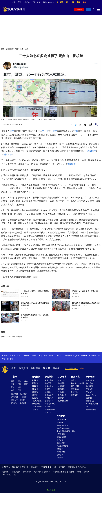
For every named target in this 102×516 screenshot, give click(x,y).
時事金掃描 (49, 386)
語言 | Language (48, 2)
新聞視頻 (36, 376)
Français (84, 356)
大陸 (16, 49)
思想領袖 (48, 392)
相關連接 (91, 151)
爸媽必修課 (62, 395)
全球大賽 (23, 403)
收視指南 (25, 467)
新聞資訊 (9, 49)
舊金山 (51, 356)
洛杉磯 (26, 356)
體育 (26, 384)
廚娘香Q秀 (90, 401)
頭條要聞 (14, 394)
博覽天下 (14, 400)
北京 (12, 131)
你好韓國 (89, 386)
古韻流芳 (61, 386)
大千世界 (89, 398)
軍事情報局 (49, 398)
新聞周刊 (35, 395)
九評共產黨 (61, 434)
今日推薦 (23, 397)
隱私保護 (34, 467)
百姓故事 (60, 449)
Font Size (90, 124)
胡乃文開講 (75, 386)
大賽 (19, 2)
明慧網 (71, 472)
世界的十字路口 (50, 404)
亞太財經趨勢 (37, 407)
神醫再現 (74, 392)
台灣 (19, 384)
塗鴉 (76, 131)
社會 (21, 49)
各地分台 (27, 2)
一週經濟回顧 (37, 401)
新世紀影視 (6, 475)
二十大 (45, 131)
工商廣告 (60, 458)
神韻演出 (14, 403)
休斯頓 (39, 356)
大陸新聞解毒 (50, 410)
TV (88, 9)
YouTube (99, 2)
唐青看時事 (49, 401)
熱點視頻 (23, 394)
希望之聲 (47, 472)
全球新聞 (35, 380)
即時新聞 (14, 397)
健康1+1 (74, 380)
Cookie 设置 (51, 490)
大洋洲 (33, 356)
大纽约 (12, 356)
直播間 (56, 368)
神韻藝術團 (16, 472)
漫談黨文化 (61, 452)
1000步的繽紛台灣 (92, 405)
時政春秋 (48, 389)
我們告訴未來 (61, 419)
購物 (84, 2)
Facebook (91, 2)
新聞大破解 (49, 395)
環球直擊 (35, 383)
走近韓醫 (74, 395)
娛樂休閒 (90, 376)
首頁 (2, 49)
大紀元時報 (27, 472)
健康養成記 (75, 389)
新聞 (15, 376)
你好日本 (89, 383)
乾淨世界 (37, 472)
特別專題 (61, 416)
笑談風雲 (61, 383)
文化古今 (61, 398)
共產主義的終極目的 (64, 428)
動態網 (78, 472)
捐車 (78, 2)
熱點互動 (48, 383)
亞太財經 (35, 410)
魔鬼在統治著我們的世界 (66, 431)
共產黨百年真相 (62, 425)
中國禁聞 (35, 386)
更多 (15, 475)
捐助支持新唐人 (71, 368)
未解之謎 (61, 380)
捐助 (72, 2)
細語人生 (48, 412)
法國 (45, 356)
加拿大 (19, 356)
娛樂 (26, 381)
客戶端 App (82, 467)
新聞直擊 (35, 392)
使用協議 (43, 467)
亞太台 (59, 356)
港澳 (19, 381)
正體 (34, 2)
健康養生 (75, 376)
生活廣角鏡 (90, 380)
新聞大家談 (49, 380)
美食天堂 (89, 389)
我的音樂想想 (91, 410)
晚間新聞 (35, 389)
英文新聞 (60, 2)
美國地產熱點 (63, 401)
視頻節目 (35, 368)
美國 (12, 384)
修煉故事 (60, 455)
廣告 (67, 2)
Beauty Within (91, 395)
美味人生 (89, 392)
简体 (38, 2)
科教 (19, 390)
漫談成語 (61, 392)
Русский (92, 356)
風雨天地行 (61, 443)
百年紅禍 (60, 440)
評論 (12, 387)
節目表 (46, 368)
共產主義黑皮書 (62, 446)
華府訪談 (35, 398)
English (76, 356)
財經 (19, 387)
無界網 (86, 472)
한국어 (10, 359)
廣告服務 (62, 467)
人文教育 (62, 376)
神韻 (13, 2)
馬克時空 (48, 407)
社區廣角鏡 (36, 404)
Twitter (95, 2)
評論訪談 (49, 376)
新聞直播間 (79, 9)
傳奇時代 (60, 422)
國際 (12, 381)
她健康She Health (77, 383)
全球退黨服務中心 (59, 472)
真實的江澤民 (61, 437)
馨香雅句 (61, 389)
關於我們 (15, 467)
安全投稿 (53, 467)
